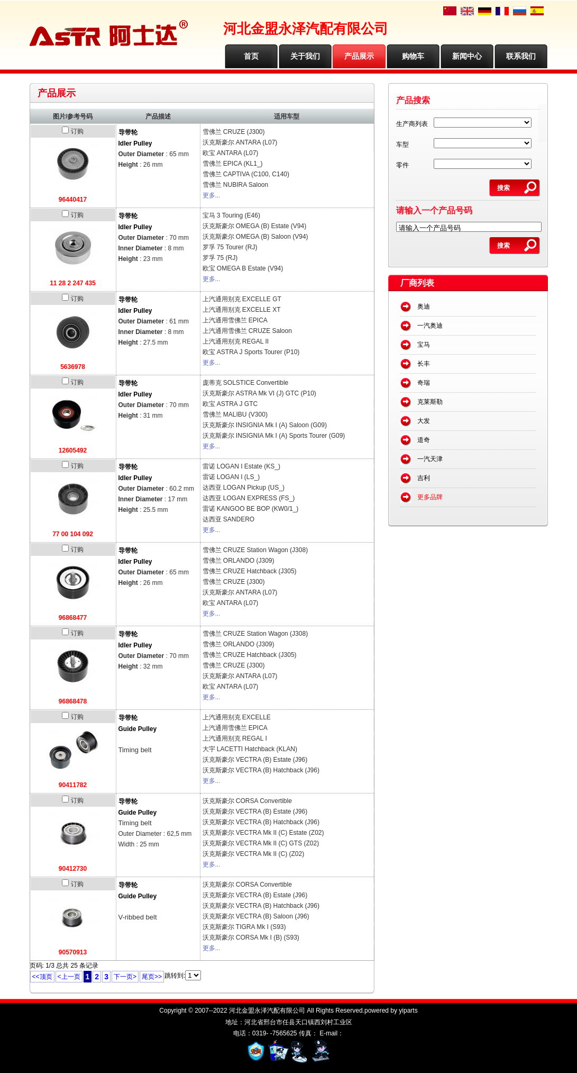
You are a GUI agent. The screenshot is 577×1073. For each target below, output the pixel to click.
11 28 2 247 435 (73, 283)
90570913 (73, 952)
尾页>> (152, 976)
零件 (402, 165)
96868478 (73, 701)
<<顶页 (42, 976)
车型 (402, 144)
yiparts (408, 1010)
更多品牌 (430, 497)
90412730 (73, 868)
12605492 (73, 450)
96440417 (73, 199)
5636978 (72, 367)
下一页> (125, 976)
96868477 (73, 617)
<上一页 (69, 976)
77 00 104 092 (72, 534)
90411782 (73, 785)
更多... (212, 195)
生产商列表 (412, 124)
